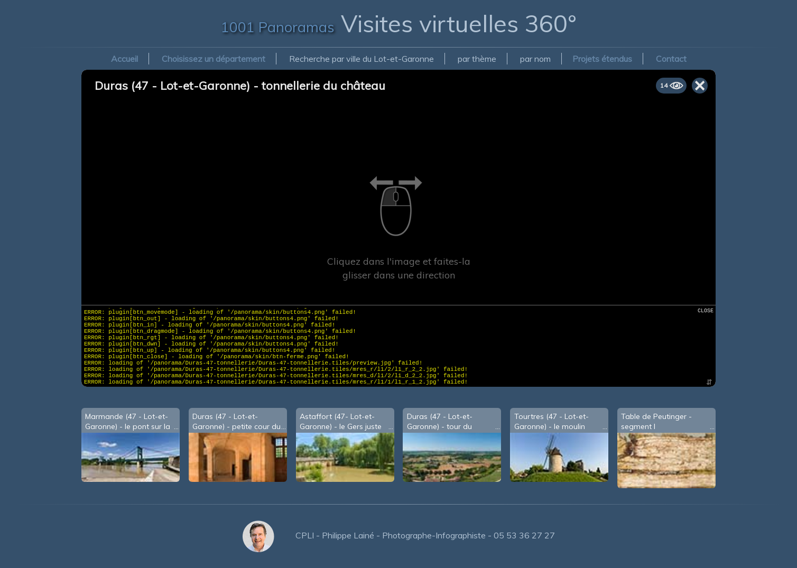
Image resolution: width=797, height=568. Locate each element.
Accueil (124, 58)
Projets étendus (602, 58)
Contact (671, 58)
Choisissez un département (213, 58)
